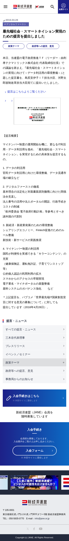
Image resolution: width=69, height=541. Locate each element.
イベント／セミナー (18, 354)
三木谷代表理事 (15, 337)
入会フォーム (34, 450)
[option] (34, 482)
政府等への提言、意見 (43, 46)
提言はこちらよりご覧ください (26, 91)
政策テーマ (13, 46)
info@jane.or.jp (42, 518)
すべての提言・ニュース (21, 329)
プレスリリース (15, 345)
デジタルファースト (16, 24)
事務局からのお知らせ (19, 379)
